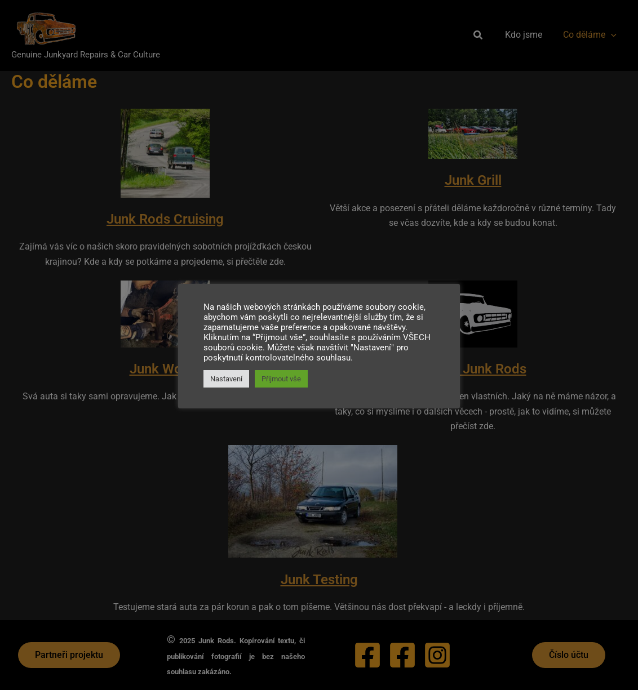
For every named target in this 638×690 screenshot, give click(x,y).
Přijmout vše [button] (281, 379)
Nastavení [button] (226, 379)
